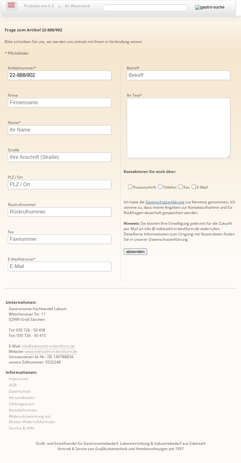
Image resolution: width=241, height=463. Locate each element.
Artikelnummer (22, 68)
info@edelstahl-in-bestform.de (48, 346)
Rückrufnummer (22, 204)
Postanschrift (144, 199)
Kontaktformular (23, 410)
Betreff (133, 68)
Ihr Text (134, 95)
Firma (13, 95)
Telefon (169, 199)
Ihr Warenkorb (77, 5)
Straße (13, 150)
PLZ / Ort (15, 177)
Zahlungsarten (21, 403)
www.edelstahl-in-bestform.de (51, 351)
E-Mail (202, 199)
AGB (13, 385)
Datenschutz (20, 391)
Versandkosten (22, 397)
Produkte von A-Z (39, 5)
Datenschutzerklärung (165, 214)
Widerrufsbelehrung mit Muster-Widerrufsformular (32, 419)
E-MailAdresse (21, 259)
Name (14, 122)
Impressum (19, 378)
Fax (11, 231)
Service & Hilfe (22, 428)
